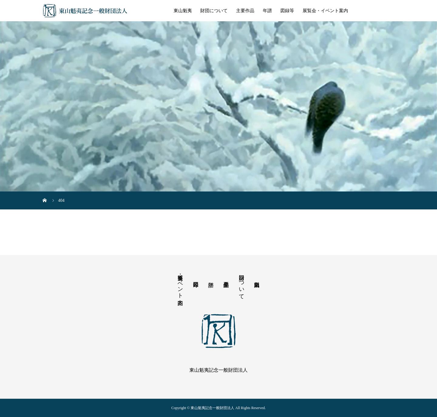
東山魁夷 (183, 10)
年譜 (267, 10)
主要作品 (245, 10)
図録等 (287, 10)
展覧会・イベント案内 (325, 10)
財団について (214, 10)
